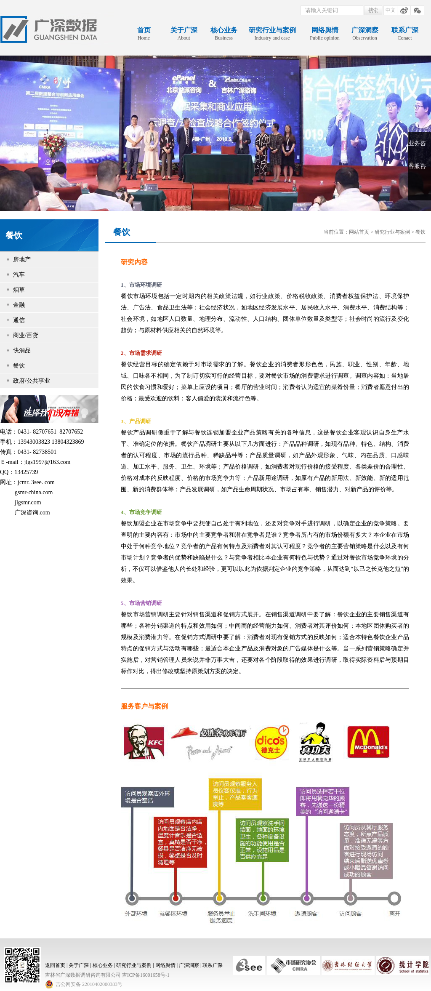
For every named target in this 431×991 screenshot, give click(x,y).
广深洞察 (189, 965)
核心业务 (103, 965)
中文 (391, 10)
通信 (19, 320)
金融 (19, 305)
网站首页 (359, 232)
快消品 (22, 350)
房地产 (22, 259)
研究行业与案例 (392, 232)
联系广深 (212, 965)
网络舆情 (165, 965)
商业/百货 (25, 335)
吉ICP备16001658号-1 (146, 975)
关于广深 (79, 965)
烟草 (19, 290)
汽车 (19, 275)
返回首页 (55, 965)
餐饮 (19, 365)
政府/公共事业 (31, 381)
